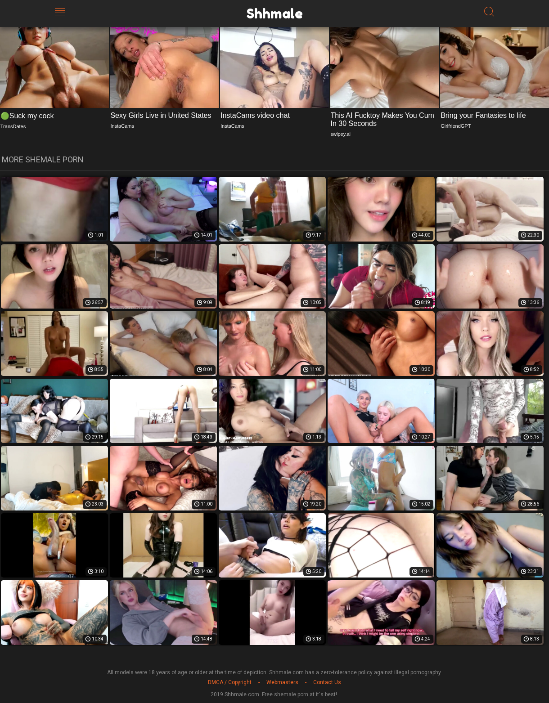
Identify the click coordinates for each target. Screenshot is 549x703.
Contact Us (327, 682)
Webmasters (282, 682)
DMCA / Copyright (230, 682)
